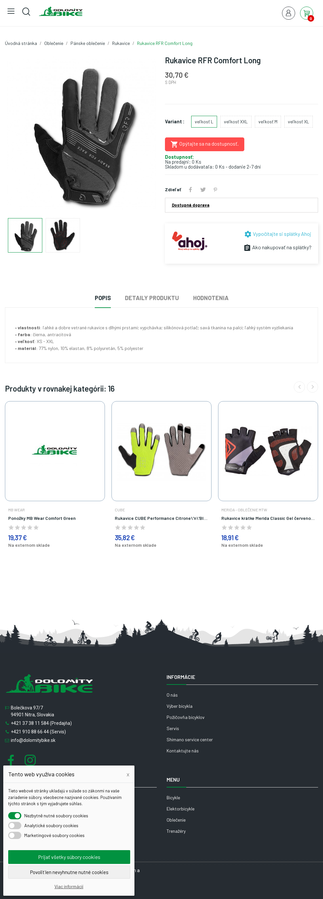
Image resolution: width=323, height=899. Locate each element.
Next (312, 387)
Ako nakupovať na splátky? (277, 247)
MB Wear (16, 510)
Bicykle (173, 797)
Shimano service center (190, 739)
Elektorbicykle (180, 808)
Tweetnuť (203, 189)
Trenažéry (176, 831)
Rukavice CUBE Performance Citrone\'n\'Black (161, 518)
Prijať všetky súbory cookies (69, 857)
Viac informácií (68, 886)
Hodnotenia (211, 297)
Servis (173, 728)
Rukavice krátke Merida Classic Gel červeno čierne (268, 518)
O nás (172, 695)
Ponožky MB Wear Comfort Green (42, 518)
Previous (299, 387)
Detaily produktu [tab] (152, 297)
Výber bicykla (179, 706)
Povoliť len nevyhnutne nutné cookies (69, 872)
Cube (120, 510)
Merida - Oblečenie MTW (244, 510)
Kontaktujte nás (183, 750)
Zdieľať (190, 189)
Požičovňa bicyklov (186, 717)
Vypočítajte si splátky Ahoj (277, 234)
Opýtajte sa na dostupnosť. (205, 144)
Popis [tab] (103, 297)
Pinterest (215, 189)
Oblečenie (176, 820)
